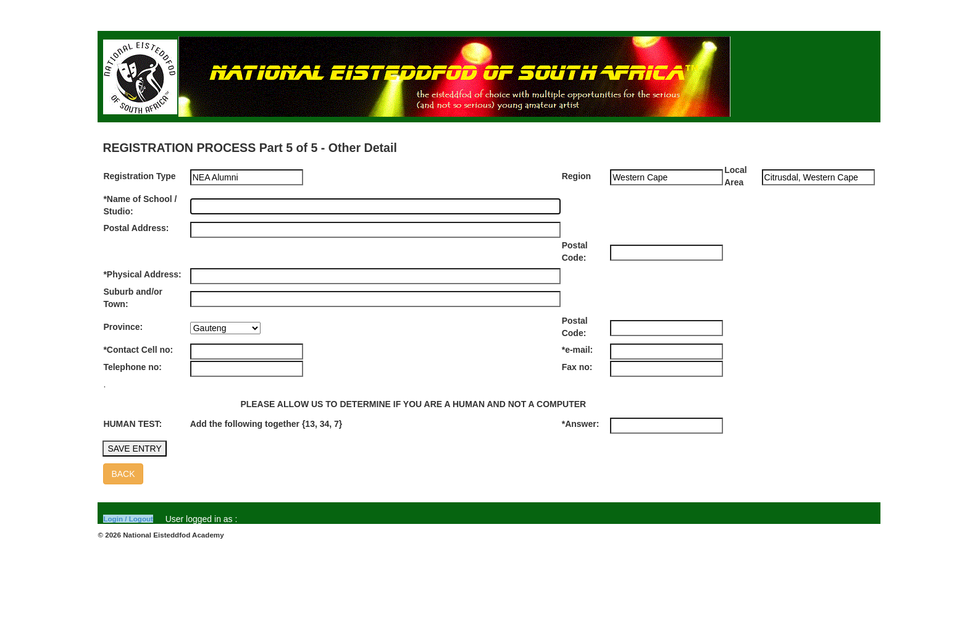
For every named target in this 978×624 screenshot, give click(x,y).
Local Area (735, 176)
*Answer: (581, 424)
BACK (123, 474)
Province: (123, 327)
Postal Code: (575, 251)
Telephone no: (132, 367)
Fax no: (577, 367)
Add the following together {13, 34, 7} (266, 424)
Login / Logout (128, 519)
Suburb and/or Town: (132, 298)
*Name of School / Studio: (140, 205)
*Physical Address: (142, 274)
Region (576, 176)
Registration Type (139, 176)
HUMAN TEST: (132, 424)
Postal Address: (136, 228)
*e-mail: (577, 350)
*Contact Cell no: (138, 350)
